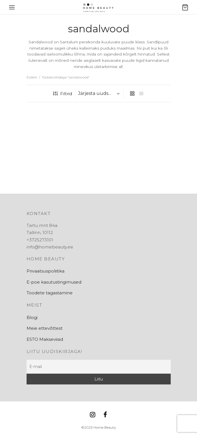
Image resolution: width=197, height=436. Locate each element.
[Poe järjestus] (100, 93)
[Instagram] (92, 415)
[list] (141, 93)
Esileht (32, 77)
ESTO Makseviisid (45, 339)
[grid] (132, 93)
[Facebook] (105, 415)
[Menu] (11, 7)
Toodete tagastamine (50, 292)
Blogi (32, 317)
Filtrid (62, 93)
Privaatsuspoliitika (45, 271)
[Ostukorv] (185, 7)
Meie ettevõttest (44, 328)
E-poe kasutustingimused (54, 282)
